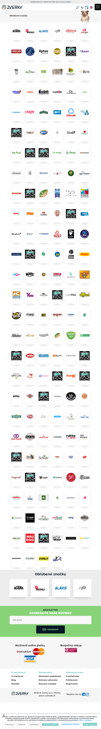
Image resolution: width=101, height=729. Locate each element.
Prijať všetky (90, 724)
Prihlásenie (72, 707)
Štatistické (22, 724)
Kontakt (15, 710)
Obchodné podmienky (50, 703)
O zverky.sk (17, 703)
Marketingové (34, 724)
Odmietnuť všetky (70, 724)
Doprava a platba (47, 710)
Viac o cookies (85, 720)
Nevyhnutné (10, 724)
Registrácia (72, 710)
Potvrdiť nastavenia (50, 725)
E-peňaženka (72, 703)
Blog (13, 707)
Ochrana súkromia (48, 707)
